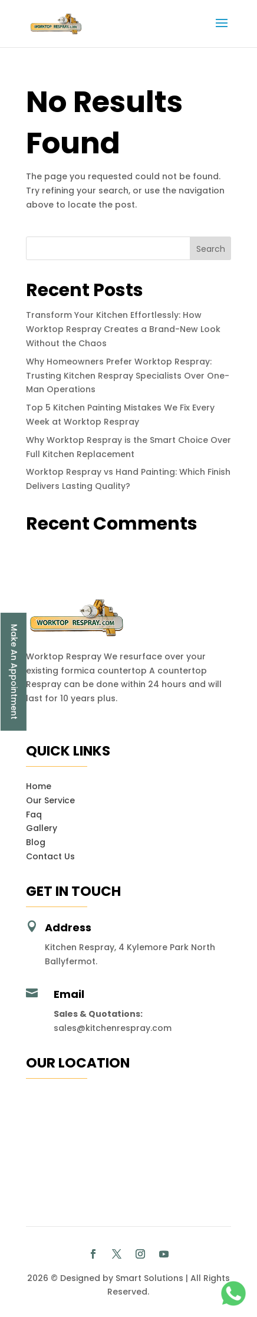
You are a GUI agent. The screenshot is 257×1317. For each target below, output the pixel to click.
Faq (34, 814)
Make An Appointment (14, 671)
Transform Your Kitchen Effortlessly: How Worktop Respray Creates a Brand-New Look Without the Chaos (123, 329)
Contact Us (50, 856)
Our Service (50, 800)
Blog (35, 842)
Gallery (41, 828)
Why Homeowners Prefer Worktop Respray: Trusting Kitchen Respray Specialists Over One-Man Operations (127, 376)
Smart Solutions (149, 1278)
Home (38, 786)
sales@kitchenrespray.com (113, 1028)
